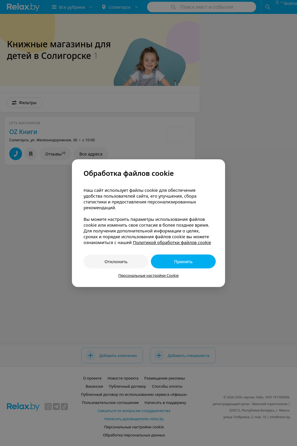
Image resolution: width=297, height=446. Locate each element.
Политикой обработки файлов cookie (172, 242)
